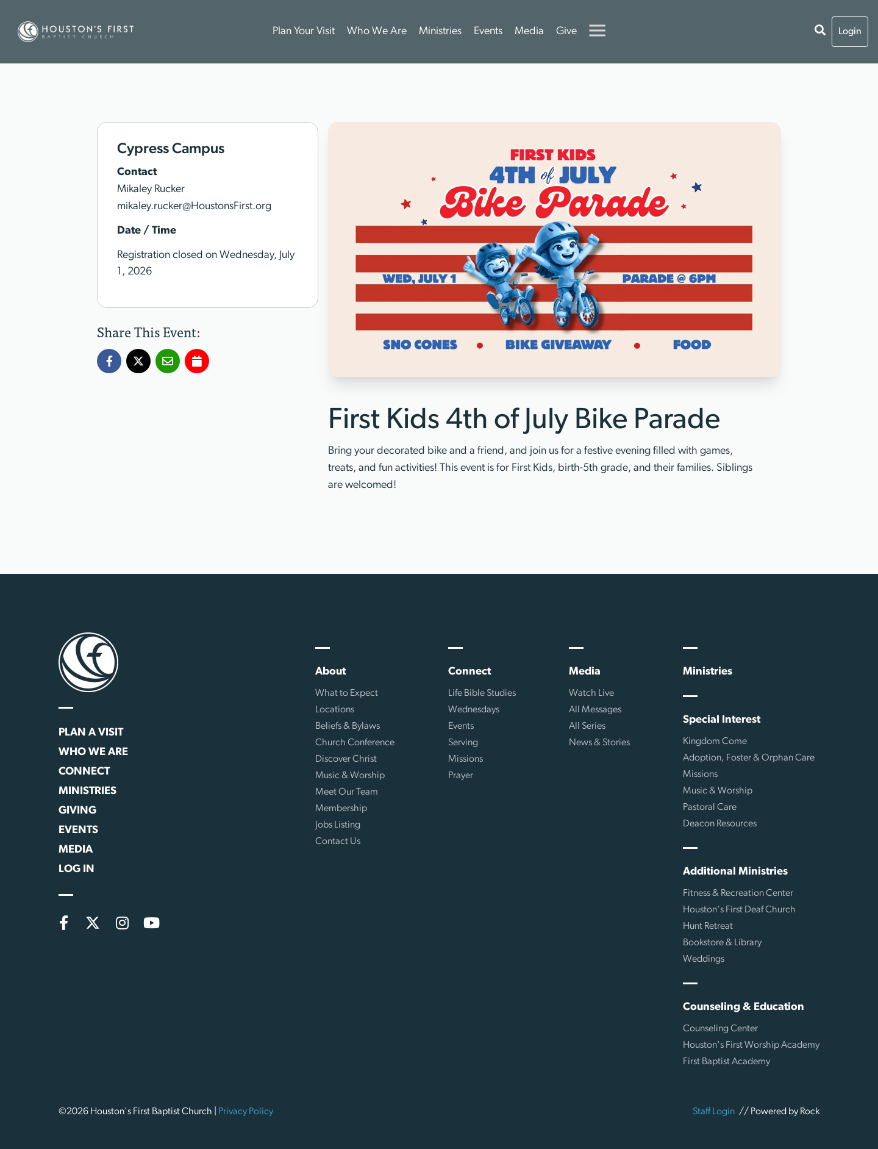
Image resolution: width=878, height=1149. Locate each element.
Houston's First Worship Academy (751, 1045)
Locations (334, 710)
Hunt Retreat (708, 926)
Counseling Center (720, 1029)
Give (566, 31)
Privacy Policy (245, 1112)
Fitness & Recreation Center (738, 893)
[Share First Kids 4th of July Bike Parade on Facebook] (109, 361)
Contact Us (337, 842)
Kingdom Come (715, 741)
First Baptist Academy (726, 1062)
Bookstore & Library (722, 943)
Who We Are (377, 31)
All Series (587, 726)
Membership (341, 809)
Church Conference (354, 743)
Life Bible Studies (482, 693)
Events (488, 31)
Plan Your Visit (304, 31)
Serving (463, 743)
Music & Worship (350, 776)
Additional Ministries (735, 872)
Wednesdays (473, 710)
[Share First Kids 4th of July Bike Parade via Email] (167, 361)
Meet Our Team (346, 792)
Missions (465, 759)
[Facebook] (63, 923)
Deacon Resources (720, 824)
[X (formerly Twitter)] (92, 923)
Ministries (440, 31)
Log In (77, 869)
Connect (84, 772)
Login (850, 32)
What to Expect (346, 693)
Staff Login (714, 1112)
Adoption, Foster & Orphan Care (749, 758)
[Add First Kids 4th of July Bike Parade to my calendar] (197, 361)
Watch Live (591, 693)
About (330, 672)
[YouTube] (151, 923)
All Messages (595, 710)
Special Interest (721, 720)
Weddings (703, 959)
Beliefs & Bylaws (347, 726)
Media (529, 31)
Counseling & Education (743, 1007)
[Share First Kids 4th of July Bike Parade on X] (138, 361)
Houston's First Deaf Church (739, 910)
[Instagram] (122, 923)
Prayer (460, 776)
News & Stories (599, 743)
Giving (77, 811)
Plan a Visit (91, 733)
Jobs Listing (337, 825)
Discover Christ (346, 759)
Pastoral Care (710, 807)
